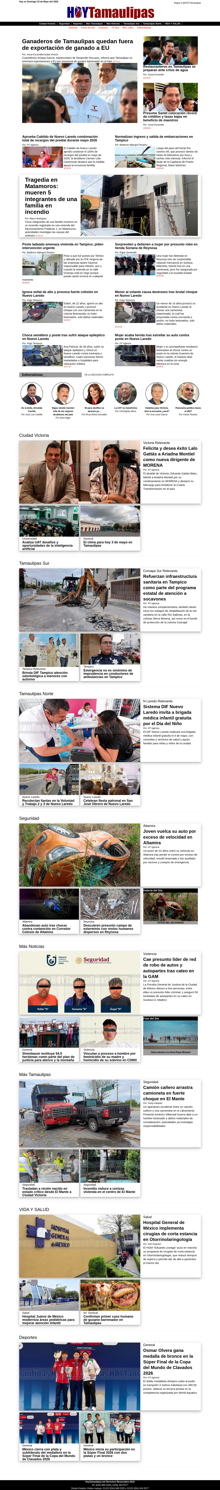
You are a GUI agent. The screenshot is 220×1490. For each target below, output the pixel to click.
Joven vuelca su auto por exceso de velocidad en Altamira (169, 837)
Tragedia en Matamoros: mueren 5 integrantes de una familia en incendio (51, 195)
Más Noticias (31, 946)
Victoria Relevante (156, 443)
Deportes (28, 1337)
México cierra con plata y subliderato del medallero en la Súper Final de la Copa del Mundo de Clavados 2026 (48, 1454)
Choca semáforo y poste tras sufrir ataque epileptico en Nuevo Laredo (63, 337)
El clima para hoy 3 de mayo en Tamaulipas (107, 543)
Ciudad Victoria (34, 435)
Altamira (149, 826)
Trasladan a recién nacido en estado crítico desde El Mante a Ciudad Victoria (46, 1192)
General (149, 1345)
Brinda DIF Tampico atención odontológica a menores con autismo (45, 676)
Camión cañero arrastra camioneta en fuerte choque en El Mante (168, 1093)
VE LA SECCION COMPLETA (99, 375)
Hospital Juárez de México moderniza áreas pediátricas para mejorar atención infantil (48, 1320)
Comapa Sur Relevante (160, 571)
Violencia (150, 954)
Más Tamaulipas (35, 1074)
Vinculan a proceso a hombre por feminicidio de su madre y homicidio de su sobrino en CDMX (110, 1057)
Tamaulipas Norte (36, 693)
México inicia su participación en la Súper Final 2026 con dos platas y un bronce (109, 1452)
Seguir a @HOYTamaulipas (187, 3)
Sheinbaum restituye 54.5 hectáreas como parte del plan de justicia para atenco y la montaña (48, 1057)
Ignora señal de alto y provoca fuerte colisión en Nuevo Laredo (60, 293)
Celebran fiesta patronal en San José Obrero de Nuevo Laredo (108, 802)
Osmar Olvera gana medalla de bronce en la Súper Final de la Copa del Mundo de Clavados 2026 (168, 1362)
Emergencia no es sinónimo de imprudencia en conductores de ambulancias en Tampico (108, 674)
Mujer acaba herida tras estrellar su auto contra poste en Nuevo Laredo (152, 337)
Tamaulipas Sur (34, 563)
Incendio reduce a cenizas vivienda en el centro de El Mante (109, 1190)
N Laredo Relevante (158, 701)
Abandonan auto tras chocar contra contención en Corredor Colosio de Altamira (46, 929)
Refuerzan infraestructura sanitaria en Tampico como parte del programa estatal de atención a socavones (170, 588)
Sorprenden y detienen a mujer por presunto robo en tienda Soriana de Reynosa (156, 246)
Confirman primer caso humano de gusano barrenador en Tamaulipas (108, 1320)
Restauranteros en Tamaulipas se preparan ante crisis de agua (169, 68)
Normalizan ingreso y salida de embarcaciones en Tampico (154, 138)
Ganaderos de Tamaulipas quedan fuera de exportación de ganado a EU (77, 44)
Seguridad (29, 818)
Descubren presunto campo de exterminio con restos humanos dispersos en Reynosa (108, 929)
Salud (147, 1217)
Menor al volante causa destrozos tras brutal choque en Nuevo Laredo (156, 293)
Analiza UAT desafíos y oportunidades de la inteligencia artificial (47, 545)
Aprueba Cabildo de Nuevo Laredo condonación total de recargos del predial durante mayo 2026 (60, 138)
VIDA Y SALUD (34, 1209)
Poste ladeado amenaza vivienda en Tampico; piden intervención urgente (62, 246)
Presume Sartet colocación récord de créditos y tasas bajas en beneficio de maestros (170, 116)
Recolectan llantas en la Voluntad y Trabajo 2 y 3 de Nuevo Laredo (48, 802)
